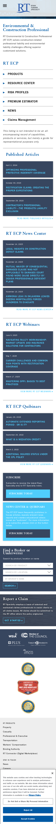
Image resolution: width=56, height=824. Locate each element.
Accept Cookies (28, 820)
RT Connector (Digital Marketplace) (20, 754)
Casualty (7, 732)
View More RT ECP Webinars (35, 392)
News (5, 764)
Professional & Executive (15, 736)
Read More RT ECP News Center (33, 310)
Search (9, 585)
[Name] (28, 579)
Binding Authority (11, 749)
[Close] (52, 774)
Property (7, 727)
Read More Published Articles (34, 218)
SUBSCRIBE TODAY (21, 494)
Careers (7, 769)
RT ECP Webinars (23, 325)
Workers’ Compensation (14, 745)
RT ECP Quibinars (23, 407)
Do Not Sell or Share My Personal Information (28, 803)
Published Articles (22, 155)
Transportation (10, 740)
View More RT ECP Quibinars (35, 464)
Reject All (28, 812)
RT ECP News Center (26, 234)
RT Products (9, 723)
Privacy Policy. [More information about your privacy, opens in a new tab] (35, 797)
